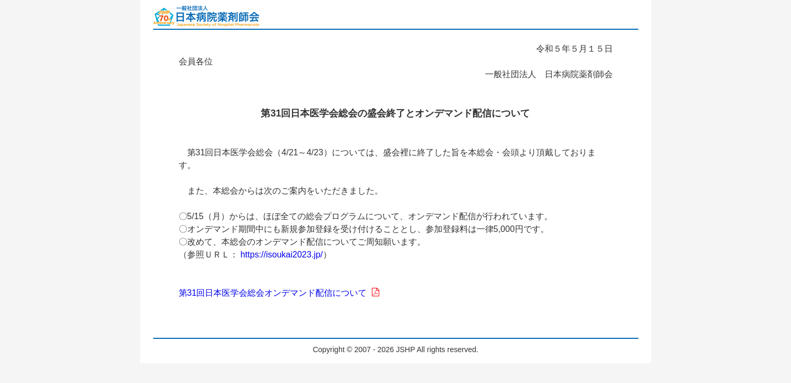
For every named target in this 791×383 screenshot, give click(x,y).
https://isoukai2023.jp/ (281, 254)
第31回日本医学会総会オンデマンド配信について (279, 292)
